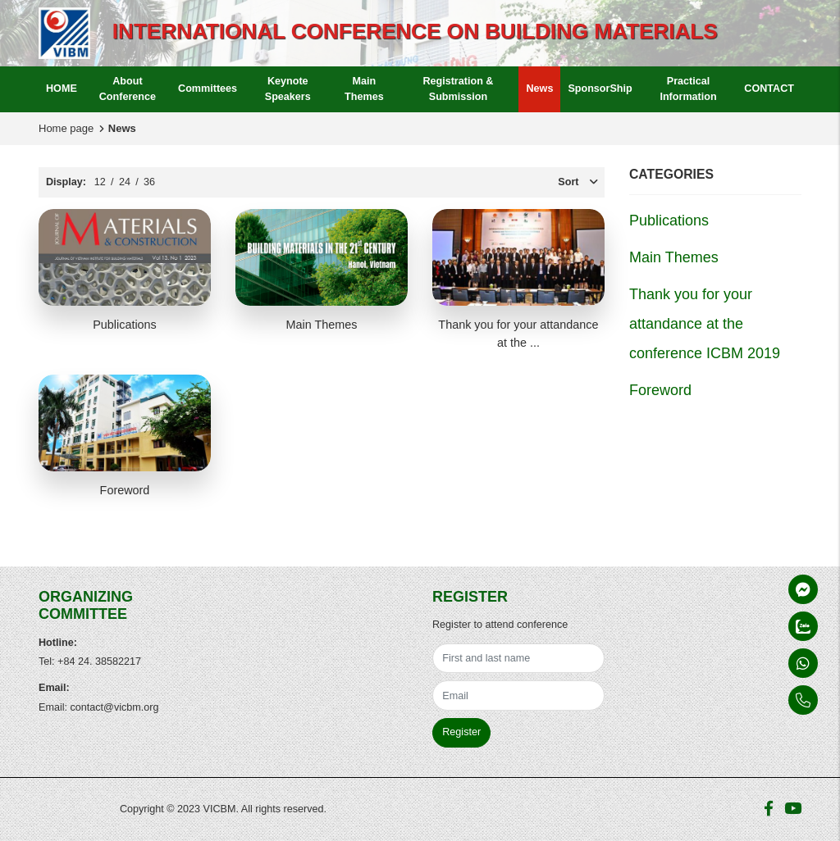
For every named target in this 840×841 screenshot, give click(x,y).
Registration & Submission (457, 88)
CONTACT (769, 88)
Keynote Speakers (288, 88)
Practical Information (688, 88)
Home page (66, 128)
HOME (61, 88)
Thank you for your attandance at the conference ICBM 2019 (704, 323)
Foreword (125, 490)
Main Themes (364, 88)
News (539, 88)
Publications (125, 324)
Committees (207, 88)
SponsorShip (600, 88)
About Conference (127, 88)
